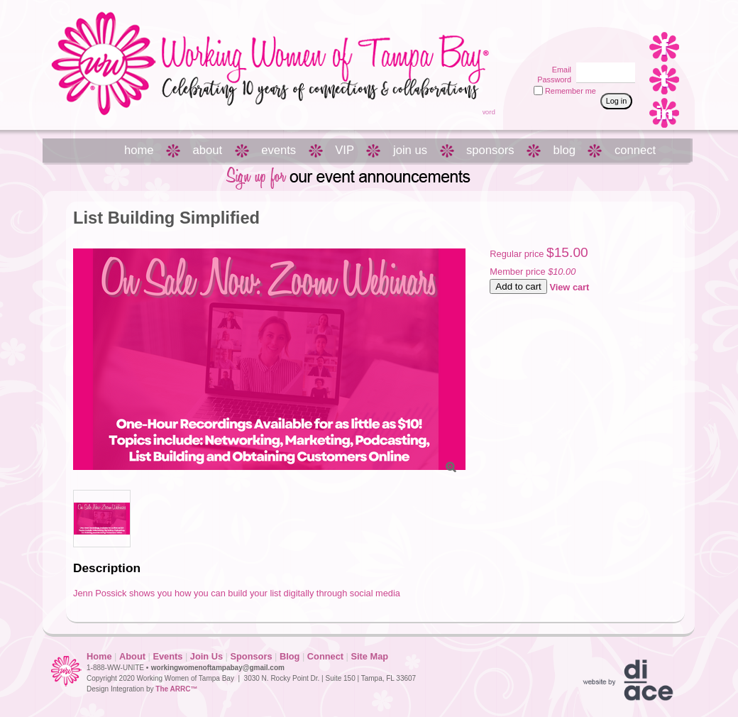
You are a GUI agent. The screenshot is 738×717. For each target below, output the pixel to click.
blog (564, 150)
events (278, 150)
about (208, 150)
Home (99, 656)
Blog (289, 656)
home (139, 150)
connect (635, 150)
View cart (569, 287)
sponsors (490, 150)
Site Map (369, 656)
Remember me (570, 91)
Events (167, 656)
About (132, 656)
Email (559, 69)
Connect (325, 656)
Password (551, 79)
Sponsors (251, 656)
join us (410, 150)
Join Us (206, 656)
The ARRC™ (176, 689)
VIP (344, 150)
